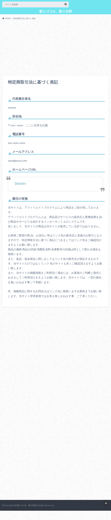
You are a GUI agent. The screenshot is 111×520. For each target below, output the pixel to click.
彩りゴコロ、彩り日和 (55, 11)
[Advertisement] (55, 48)
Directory (20, 183)
